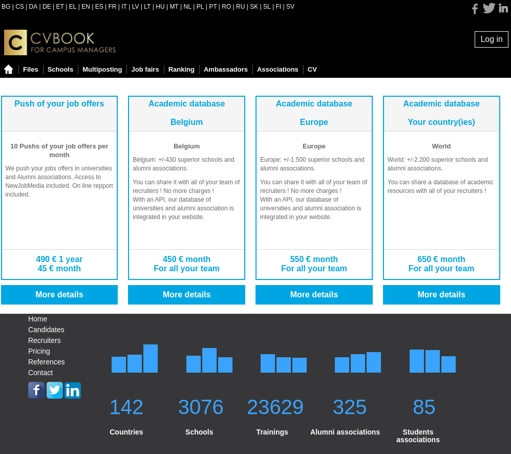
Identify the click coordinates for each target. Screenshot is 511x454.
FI (279, 6)
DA (33, 6)
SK (254, 6)
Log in (491, 39)
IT (124, 6)
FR (112, 6)
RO (226, 6)
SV (290, 6)
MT (173, 6)
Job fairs (145, 69)
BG (6, 6)
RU (240, 6)
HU (160, 6)
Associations (278, 69)
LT (147, 6)
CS (19, 6)
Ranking (181, 69)
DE (46, 6)
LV (135, 6)
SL (267, 6)
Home (37, 319)
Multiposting (102, 69)
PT (213, 6)
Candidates (46, 330)
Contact (40, 373)
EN (85, 6)
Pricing (39, 351)
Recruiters (44, 340)
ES (99, 6)
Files (30, 69)
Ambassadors (226, 69)
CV (312, 69)
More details (59, 294)
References (46, 362)
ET (60, 6)
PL (200, 6)
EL (73, 6)
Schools (61, 69)
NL (187, 6)
